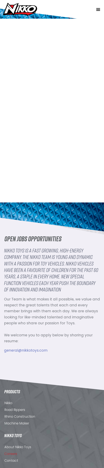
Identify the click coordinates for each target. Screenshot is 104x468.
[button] (98, 9)
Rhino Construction (19, 451)
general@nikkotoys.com (26, 350)
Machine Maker (16, 458)
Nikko (8, 438)
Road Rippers (14, 444)
